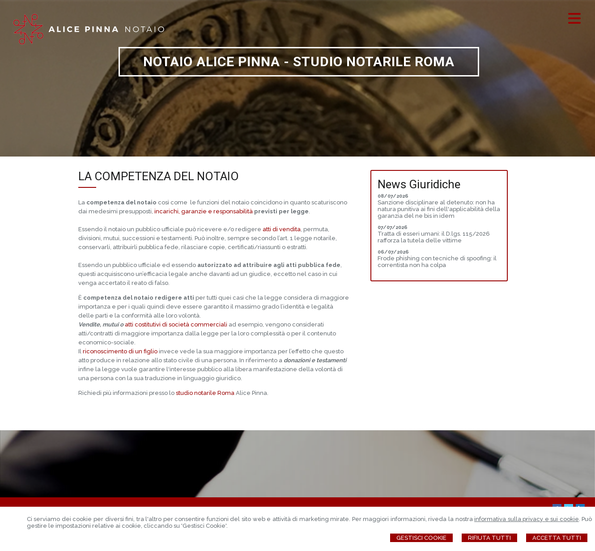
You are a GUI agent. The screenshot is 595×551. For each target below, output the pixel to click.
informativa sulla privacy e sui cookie (526, 519)
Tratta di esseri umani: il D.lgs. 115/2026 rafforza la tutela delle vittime (434, 237)
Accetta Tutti (556, 537)
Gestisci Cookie (421, 537)
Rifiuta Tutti (489, 537)
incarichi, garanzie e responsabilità (203, 211)
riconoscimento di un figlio (120, 351)
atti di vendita (282, 229)
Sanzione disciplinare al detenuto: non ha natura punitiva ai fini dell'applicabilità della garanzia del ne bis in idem (439, 209)
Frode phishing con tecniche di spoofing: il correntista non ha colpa (437, 261)
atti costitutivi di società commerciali (176, 324)
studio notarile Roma (205, 393)
